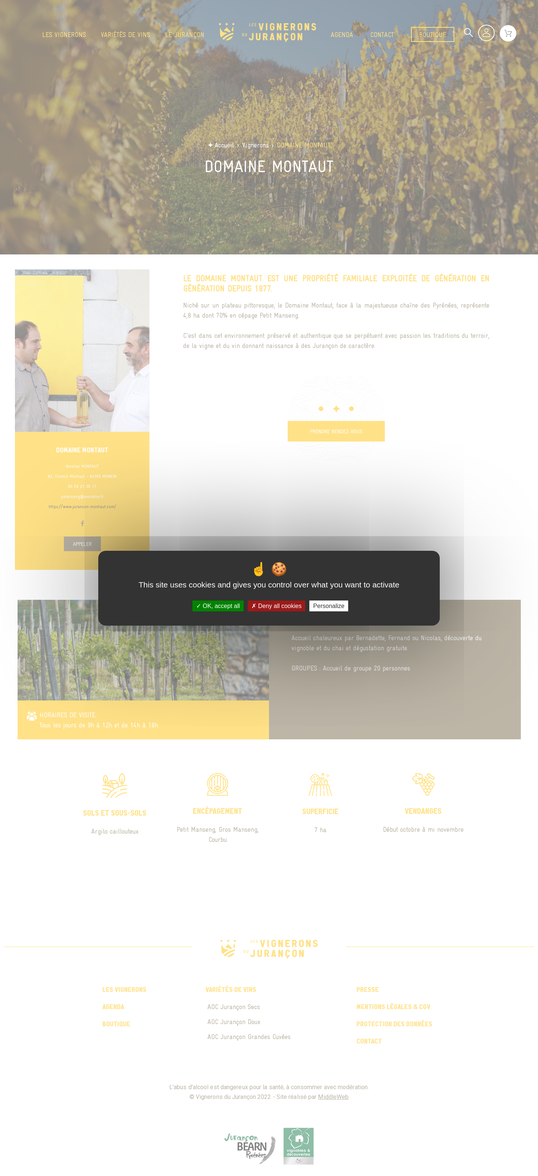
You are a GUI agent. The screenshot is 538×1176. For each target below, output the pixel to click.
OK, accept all (218, 605)
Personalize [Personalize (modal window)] (328, 605)
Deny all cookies (276, 605)
